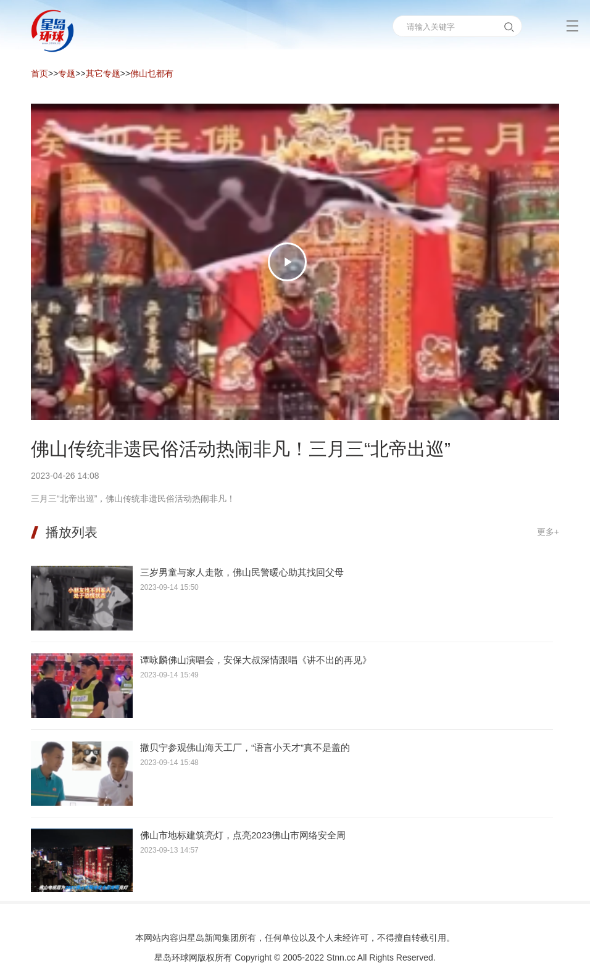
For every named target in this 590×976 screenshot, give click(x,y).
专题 (66, 73)
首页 (39, 73)
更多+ (548, 532)
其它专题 (103, 73)
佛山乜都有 (151, 73)
